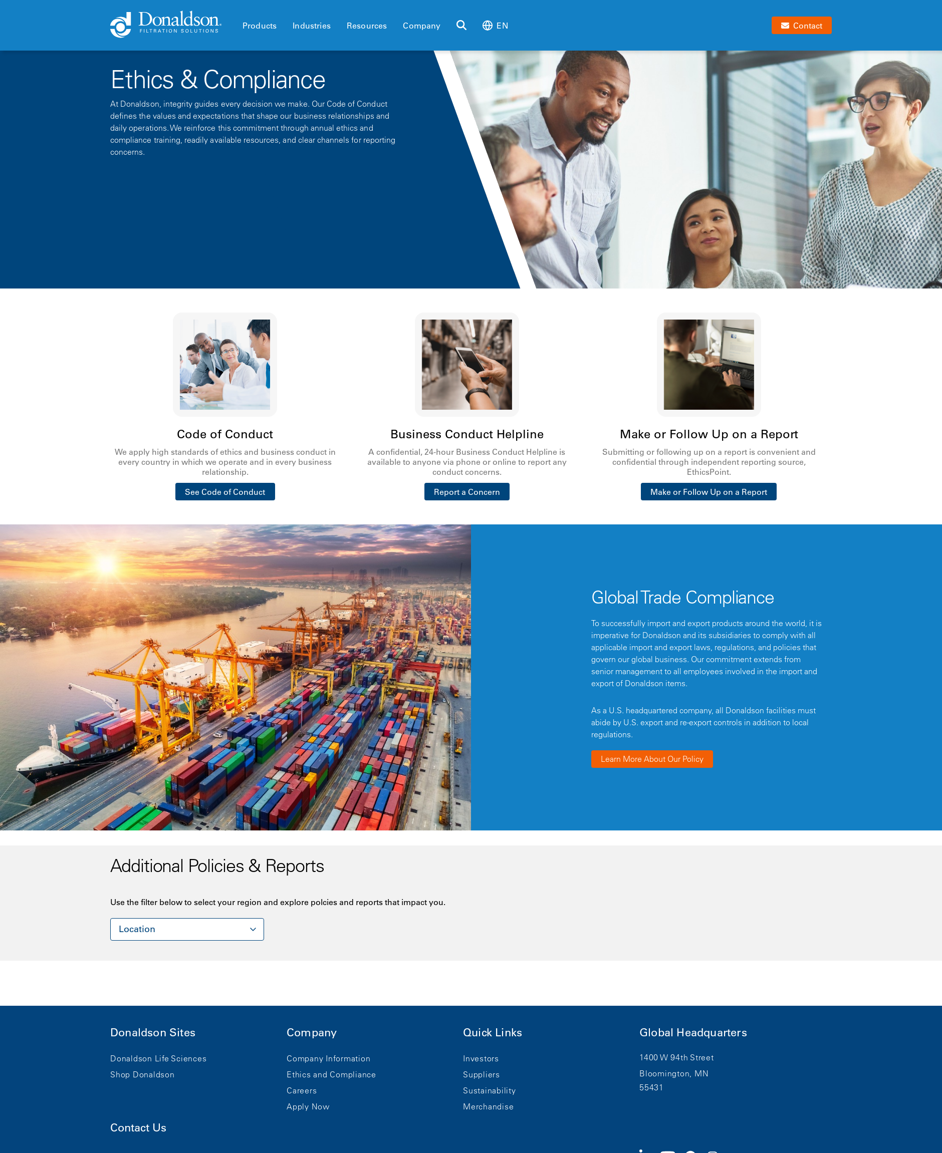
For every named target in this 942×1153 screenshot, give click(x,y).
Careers (302, 1090)
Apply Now (308, 1106)
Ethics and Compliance (331, 1074)
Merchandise (488, 1106)
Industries (312, 26)
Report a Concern (467, 492)
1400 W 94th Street (676, 1057)
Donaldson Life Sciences (158, 1058)
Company (421, 26)
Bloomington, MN (674, 1073)
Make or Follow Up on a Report (708, 492)
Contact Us (138, 1127)
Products (260, 26)
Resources (367, 26)
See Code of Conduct (225, 492)
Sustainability (489, 1090)
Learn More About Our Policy (652, 759)
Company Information (328, 1058)
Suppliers (481, 1074)
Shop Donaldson (142, 1074)
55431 (651, 1087)
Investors (481, 1058)
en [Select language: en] (495, 25)
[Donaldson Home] (172, 25)
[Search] (461, 25)
